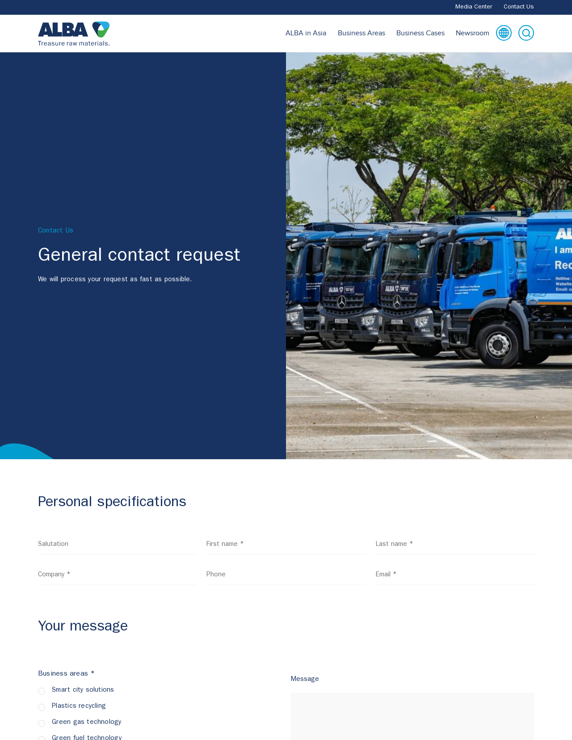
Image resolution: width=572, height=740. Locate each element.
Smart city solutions (83, 690)
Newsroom (472, 33)
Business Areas (361, 33)
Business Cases (420, 33)
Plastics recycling (79, 706)
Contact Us (519, 7)
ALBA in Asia (306, 33)
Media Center (473, 7)
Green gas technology (86, 722)
